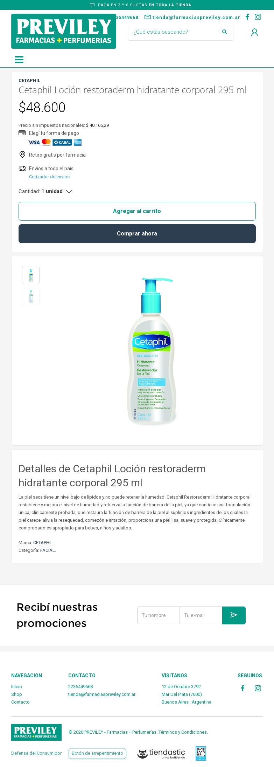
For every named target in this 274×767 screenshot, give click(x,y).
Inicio (16, 686)
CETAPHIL (43, 542)
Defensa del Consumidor (36, 753)
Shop (16, 694)
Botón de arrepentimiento (97, 753)
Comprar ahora (137, 233)
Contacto (20, 702)
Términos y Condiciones (183, 732)
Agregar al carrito (137, 211)
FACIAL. (48, 550)
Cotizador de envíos (49, 176)
